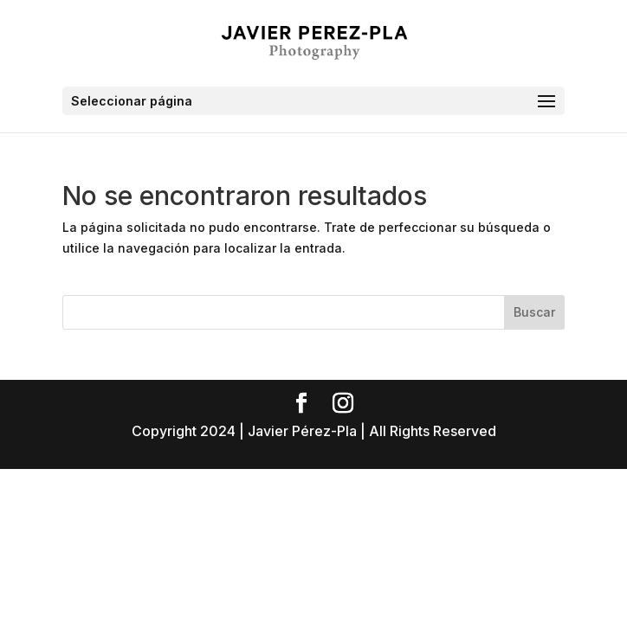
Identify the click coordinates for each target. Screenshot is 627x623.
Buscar (534, 312)
